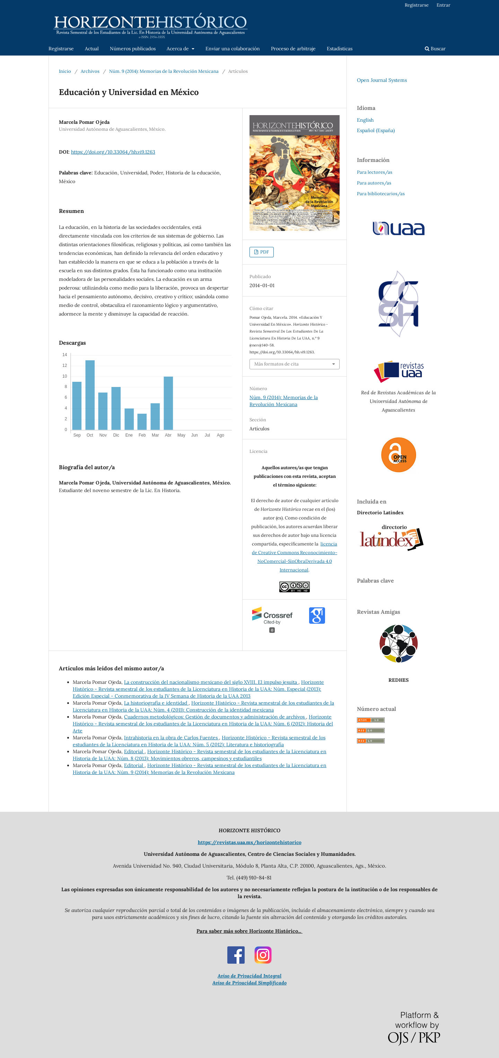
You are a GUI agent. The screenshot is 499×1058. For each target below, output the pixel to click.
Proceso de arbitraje (293, 48)
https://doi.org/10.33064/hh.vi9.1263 (113, 152)
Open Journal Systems (382, 80)
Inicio (65, 71)
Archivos (90, 71)
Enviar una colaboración (232, 48)
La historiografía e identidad (156, 703)
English (365, 120)
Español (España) (376, 130)
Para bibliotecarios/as (381, 194)
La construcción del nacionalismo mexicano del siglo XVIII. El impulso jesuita (211, 682)
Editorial (134, 751)
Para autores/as (374, 183)
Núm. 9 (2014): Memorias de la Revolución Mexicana (164, 71)
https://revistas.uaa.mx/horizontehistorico (249, 842)
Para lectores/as (374, 172)
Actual (92, 48)
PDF (264, 252)
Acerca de (178, 48)
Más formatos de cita (276, 364)
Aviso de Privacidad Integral (249, 976)
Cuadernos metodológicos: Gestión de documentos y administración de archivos (215, 717)
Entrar (443, 5)
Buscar (435, 48)
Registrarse (61, 48)
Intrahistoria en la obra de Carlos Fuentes (171, 737)
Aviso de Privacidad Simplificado (249, 983)
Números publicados (133, 48)
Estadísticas (339, 48)
